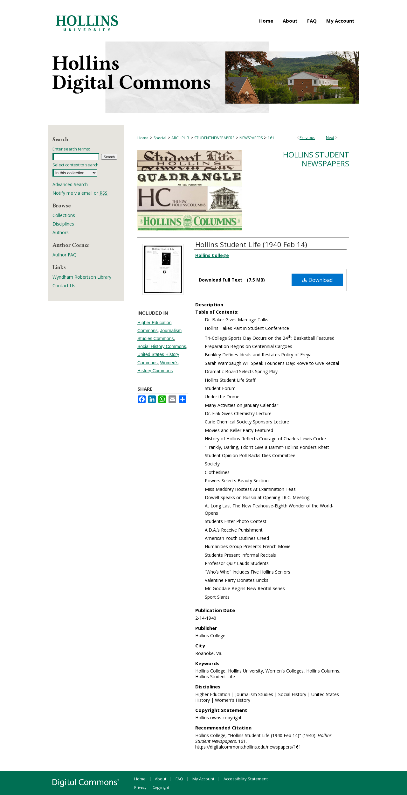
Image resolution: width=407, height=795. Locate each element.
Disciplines (63, 224)
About (160, 779)
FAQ (179, 779)
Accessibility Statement (246, 779)
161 (271, 138)
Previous (307, 137)
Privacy (140, 787)
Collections (63, 215)
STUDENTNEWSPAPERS (214, 138)
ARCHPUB (180, 138)
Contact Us (63, 285)
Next (330, 137)
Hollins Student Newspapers (316, 159)
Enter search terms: (71, 149)
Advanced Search (70, 184)
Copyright (161, 787)
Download (317, 279)
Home (142, 138)
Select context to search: (76, 165)
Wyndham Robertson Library (81, 277)
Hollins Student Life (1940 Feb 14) (251, 244)
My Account (203, 779)
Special (160, 138)
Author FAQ (64, 255)
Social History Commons (161, 346)
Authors (60, 232)
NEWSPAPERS (251, 138)
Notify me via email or (79, 193)
